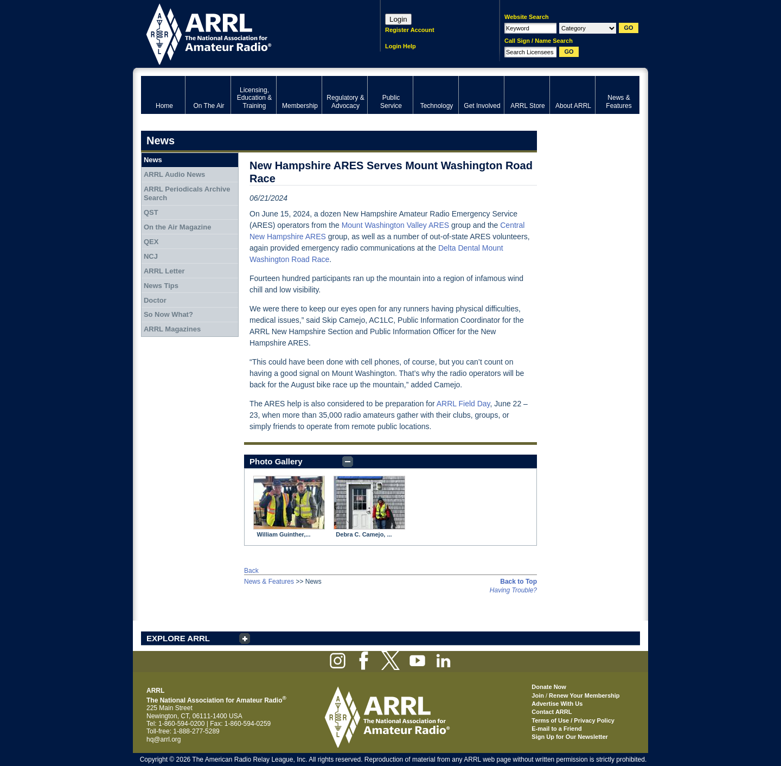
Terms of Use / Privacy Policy (573, 720)
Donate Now (549, 687)
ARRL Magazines (172, 329)
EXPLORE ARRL (178, 638)
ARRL (246, 33)
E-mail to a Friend (556, 728)
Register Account (409, 30)
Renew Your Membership (584, 695)
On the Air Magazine (177, 227)
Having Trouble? (513, 590)
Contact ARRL (552, 711)
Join (538, 695)
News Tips (161, 286)
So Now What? (168, 314)
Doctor (155, 300)
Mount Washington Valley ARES (395, 225)
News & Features (269, 581)
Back (251, 570)
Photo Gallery (276, 461)
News (153, 160)
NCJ (151, 256)
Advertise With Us (557, 703)
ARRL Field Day (463, 403)
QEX (151, 242)
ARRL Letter (164, 271)
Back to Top (518, 581)
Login (398, 19)
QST (151, 212)
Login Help (400, 46)
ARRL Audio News (174, 174)
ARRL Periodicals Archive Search (187, 193)
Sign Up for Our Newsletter (570, 736)
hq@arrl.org (163, 739)
